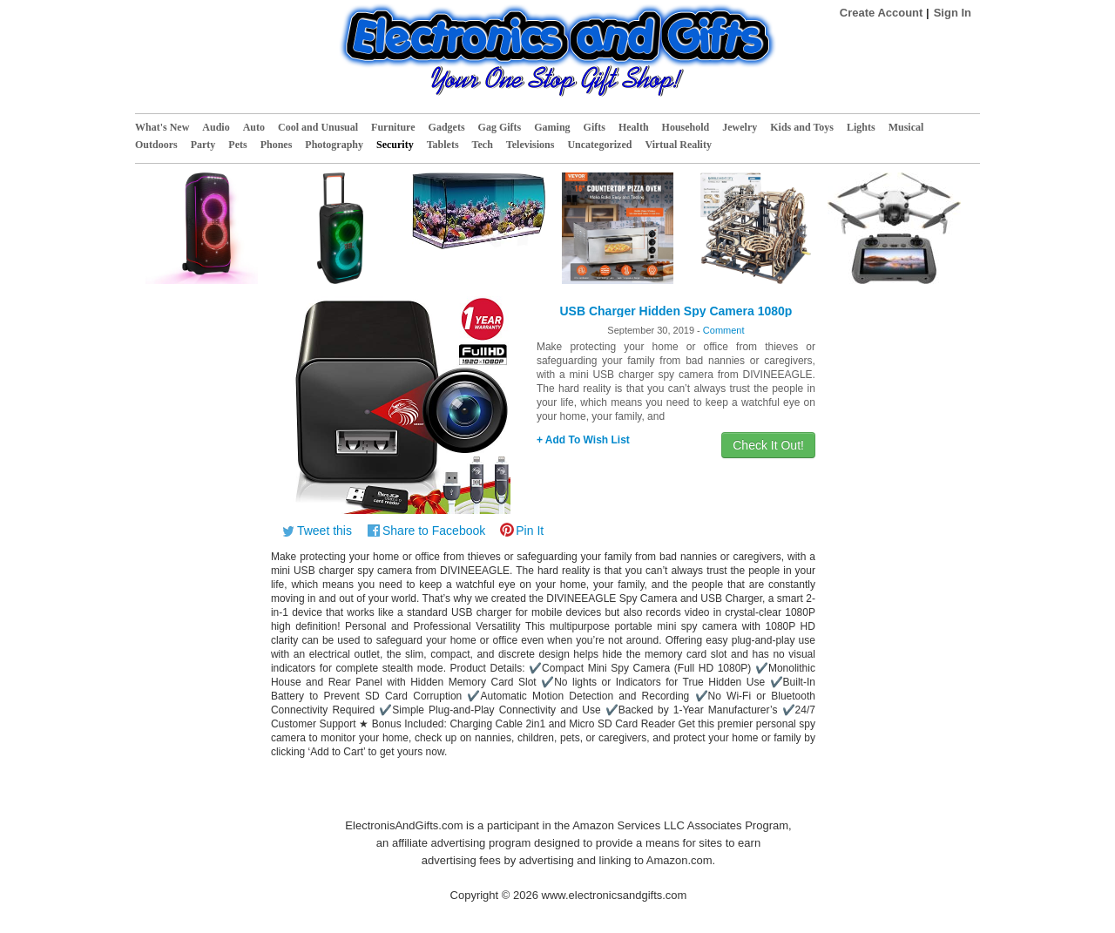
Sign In (952, 12)
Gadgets (447, 127)
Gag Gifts (500, 127)
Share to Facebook (433, 530)
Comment (724, 330)
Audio (215, 127)
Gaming (552, 127)
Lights (861, 127)
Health (633, 127)
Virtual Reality (678, 145)
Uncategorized (599, 145)
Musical (906, 127)
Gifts (594, 127)
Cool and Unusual (318, 127)
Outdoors (156, 145)
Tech (482, 145)
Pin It (530, 530)
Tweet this (324, 530)
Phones (276, 145)
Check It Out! (768, 445)
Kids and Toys (802, 127)
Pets (237, 145)
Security (395, 145)
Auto (254, 127)
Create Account (881, 12)
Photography (334, 145)
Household (686, 127)
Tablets (443, 145)
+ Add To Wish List (583, 440)
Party (203, 145)
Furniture (393, 127)
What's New (162, 127)
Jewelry (739, 127)
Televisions (530, 145)
